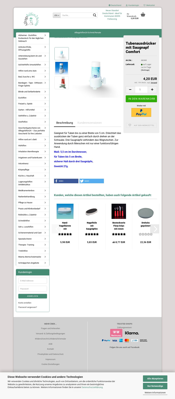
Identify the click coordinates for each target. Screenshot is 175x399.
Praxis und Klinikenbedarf (29, 213)
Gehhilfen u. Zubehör (27, 120)
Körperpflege (23, 174)
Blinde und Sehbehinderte (29, 96)
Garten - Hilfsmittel (26, 114)
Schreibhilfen (24, 225)
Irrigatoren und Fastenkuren (30, 162)
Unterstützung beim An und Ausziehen (29, 61)
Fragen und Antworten (50, 332)
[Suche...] (56, 15)
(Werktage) (145, 74)
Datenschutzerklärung (92, 387)
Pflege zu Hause (25, 207)
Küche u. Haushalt (26, 180)
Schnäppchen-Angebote (28, 267)
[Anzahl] (141, 93)
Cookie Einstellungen (50, 368)
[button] (115, 6)
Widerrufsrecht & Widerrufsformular (50, 343)
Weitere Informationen (155, 392)
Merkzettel (149, 5)
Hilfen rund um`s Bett (27, 144)
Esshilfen (22, 102)
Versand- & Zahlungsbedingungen (50, 338)
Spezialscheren (25, 243)
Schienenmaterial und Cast (29, 237)
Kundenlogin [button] (132, 5)
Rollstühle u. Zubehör (27, 219)
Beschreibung (64, 126)
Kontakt (50, 353)
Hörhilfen (22, 150)
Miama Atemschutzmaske (29, 261)
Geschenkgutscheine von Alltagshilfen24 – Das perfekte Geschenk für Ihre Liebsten (31, 135)
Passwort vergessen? (27, 311)
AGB (50, 348)
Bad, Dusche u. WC (26, 81)
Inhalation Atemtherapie (28, 156)
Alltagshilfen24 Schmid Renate (87, 32)
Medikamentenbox (26, 195)
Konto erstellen (24, 307)
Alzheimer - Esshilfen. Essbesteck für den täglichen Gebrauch (30, 42)
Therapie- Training (26, 249)
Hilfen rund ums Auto (27, 75)
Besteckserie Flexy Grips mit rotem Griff (118, 230)
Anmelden (32, 300)
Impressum (50, 363)
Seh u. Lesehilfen (25, 231)
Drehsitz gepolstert (146, 228)
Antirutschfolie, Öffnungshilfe (24, 52)
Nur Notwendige (155, 386)
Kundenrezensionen (90, 126)
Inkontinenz (23, 168)
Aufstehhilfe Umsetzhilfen (29, 69)
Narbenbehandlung (26, 201)
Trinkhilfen (23, 255)
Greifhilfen (22, 126)
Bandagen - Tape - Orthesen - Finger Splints (30, 88)
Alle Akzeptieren (155, 378)
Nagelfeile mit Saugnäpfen (92, 230)
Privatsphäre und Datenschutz (50, 358)
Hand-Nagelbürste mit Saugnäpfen (65, 230)
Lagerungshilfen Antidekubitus (25, 187)
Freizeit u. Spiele (25, 108)
